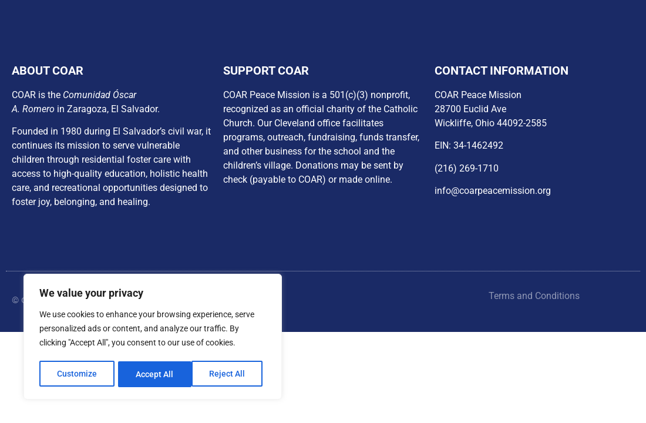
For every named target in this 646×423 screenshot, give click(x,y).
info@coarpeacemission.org (493, 190)
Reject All (154, 374)
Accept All (230, 374)
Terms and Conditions (534, 295)
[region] (152, 338)
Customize (77, 374)
